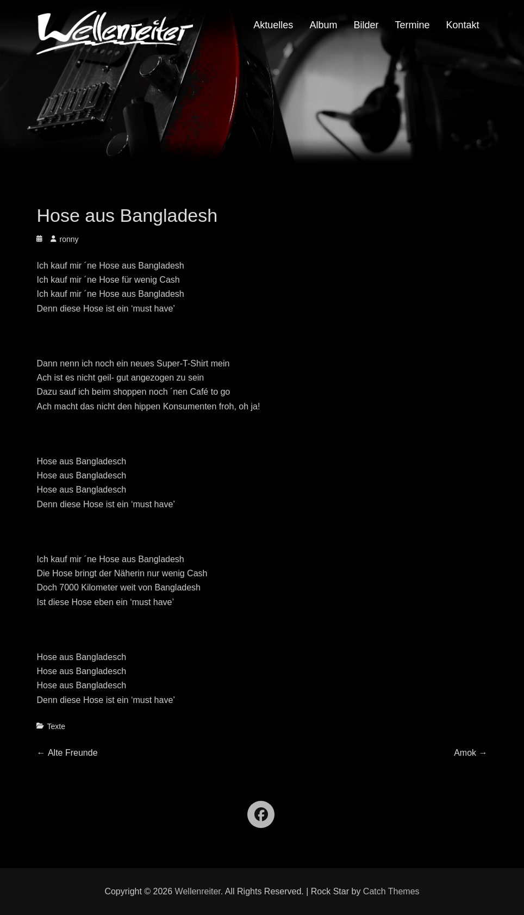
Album (323, 25)
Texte (56, 726)
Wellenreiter (198, 891)
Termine (412, 25)
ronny (68, 239)
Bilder (365, 25)
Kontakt (462, 25)
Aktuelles (273, 25)
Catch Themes (391, 891)
